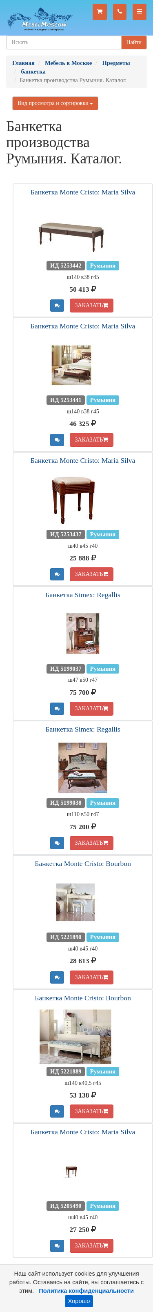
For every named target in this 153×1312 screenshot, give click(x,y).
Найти (134, 42)
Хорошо (79, 1301)
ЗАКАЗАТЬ (92, 305)
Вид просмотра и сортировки (55, 103)
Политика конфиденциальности (86, 1290)
